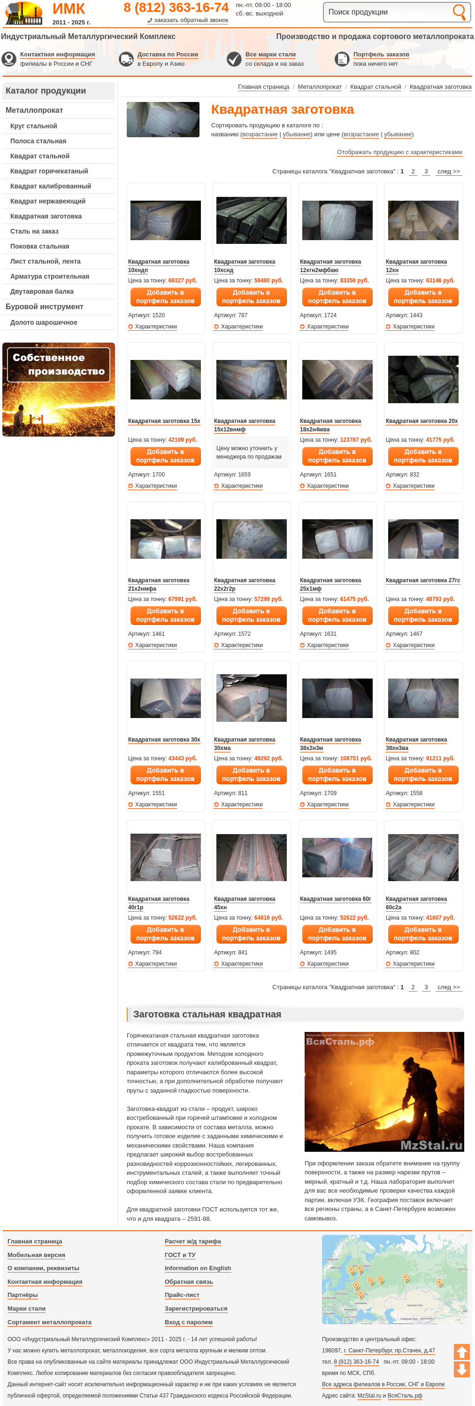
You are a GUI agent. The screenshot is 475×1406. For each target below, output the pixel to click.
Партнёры (23, 1294)
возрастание (259, 134)
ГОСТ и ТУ (180, 1254)
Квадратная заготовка (46, 216)
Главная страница (35, 1241)
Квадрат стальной (39, 156)
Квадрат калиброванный (50, 186)
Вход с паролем (189, 1322)
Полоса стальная (38, 141)
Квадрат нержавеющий (47, 201)
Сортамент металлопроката (50, 1322)
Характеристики (156, 326)
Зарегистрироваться (196, 1308)
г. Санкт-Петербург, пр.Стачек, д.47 (389, 1350)
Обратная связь (189, 1281)
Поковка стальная (39, 246)
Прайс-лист (182, 1294)
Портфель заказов (381, 54)
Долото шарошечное (43, 322)
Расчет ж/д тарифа (193, 1241)
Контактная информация (57, 54)
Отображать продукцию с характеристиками (399, 152)
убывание (296, 134)
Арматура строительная (49, 276)
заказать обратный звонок (191, 19)
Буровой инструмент (45, 307)
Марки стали (27, 1308)
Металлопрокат (34, 110)
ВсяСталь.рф (405, 1395)
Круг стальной (33, 126)
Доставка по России (168, 54)
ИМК (69, 8)
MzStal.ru (370, 1395)
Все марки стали (270, 54)
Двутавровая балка (42, 291)
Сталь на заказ (34, 231)
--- (58, 390)
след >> (449, 171)
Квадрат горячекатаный (49, 171)
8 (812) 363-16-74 (176, 7)
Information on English (198, 1268)
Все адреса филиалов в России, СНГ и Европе (383, 1384)
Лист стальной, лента (45, 261)
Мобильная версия (36, 1254)
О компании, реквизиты (43, 1268)
